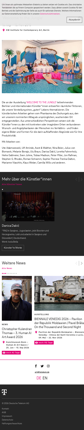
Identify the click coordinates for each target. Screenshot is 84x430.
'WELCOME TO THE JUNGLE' (41, 102)
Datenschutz (7, 420)
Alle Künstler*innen (12, 184)
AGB (4, 412)
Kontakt (5, 409)
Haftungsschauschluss (12, 423)
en (45, 378)
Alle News (7, 268)
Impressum (7, 416)
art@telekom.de (42, 372)
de (39, 378)
